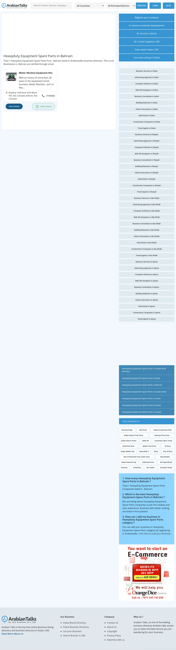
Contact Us (112, 616)
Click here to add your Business (155, 527)
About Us (112, 620)
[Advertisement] (58, 34)
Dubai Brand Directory (74, 616)
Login (155, 6)
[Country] (89, 6)
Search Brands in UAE (74, 629)
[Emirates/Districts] (120, 6)
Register (141, 6)
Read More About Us (12, 627)
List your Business (72, 624)
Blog (168, 6)
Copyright (112, 624)
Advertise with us (116, 633)
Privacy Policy (114, 629)
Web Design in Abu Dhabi (36, 646)
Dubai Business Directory (76, 620)
